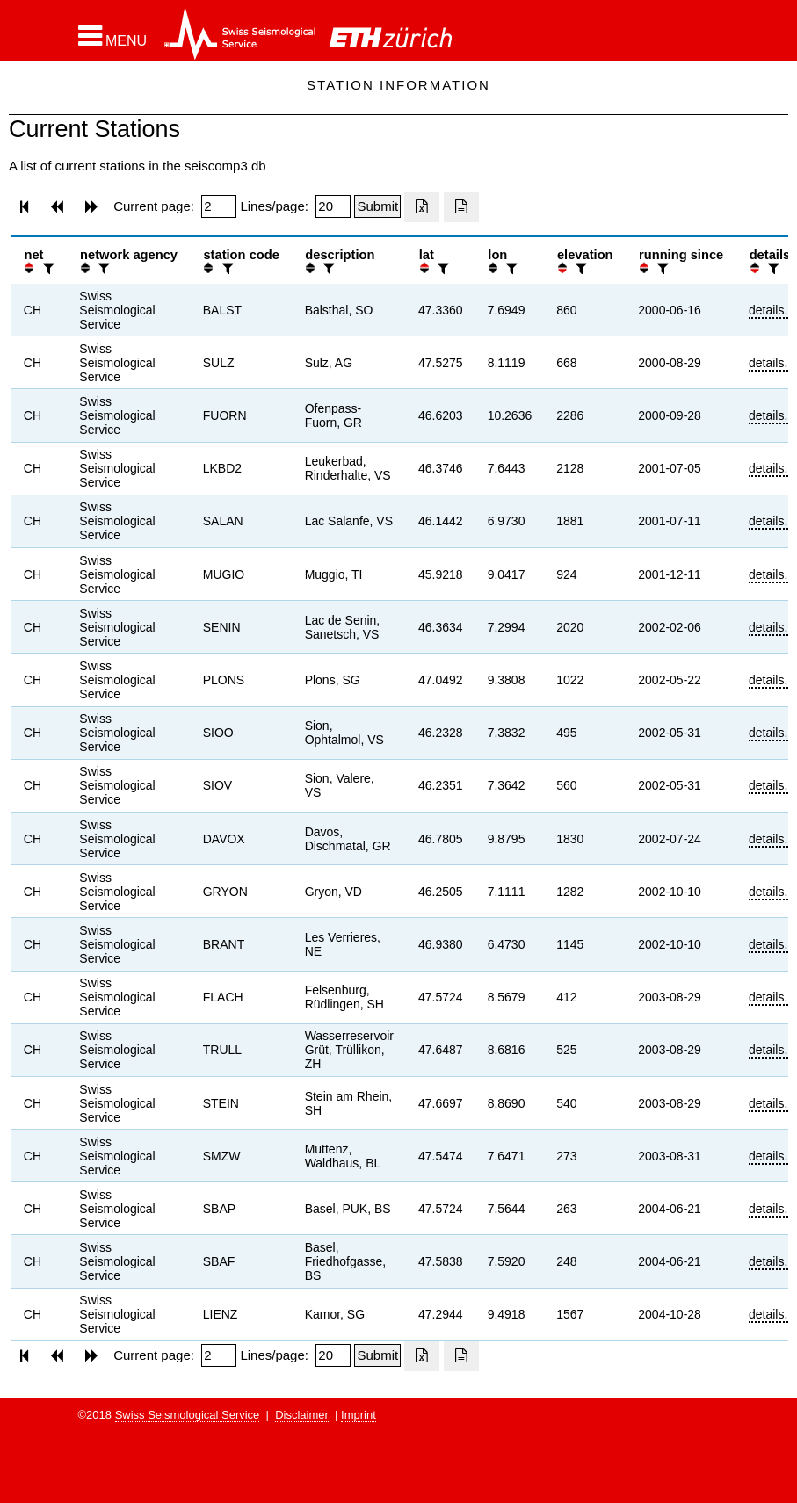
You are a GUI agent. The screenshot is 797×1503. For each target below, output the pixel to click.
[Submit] (377, 206)
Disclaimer (302, 1414)
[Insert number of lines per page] (333, 206)
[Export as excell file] (421, 207)
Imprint (358, 1414)
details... (771, 310)
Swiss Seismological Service (187, 1414)
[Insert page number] (218, 206)
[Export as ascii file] (461, 207)
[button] (113, 36)
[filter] (46, 268)
